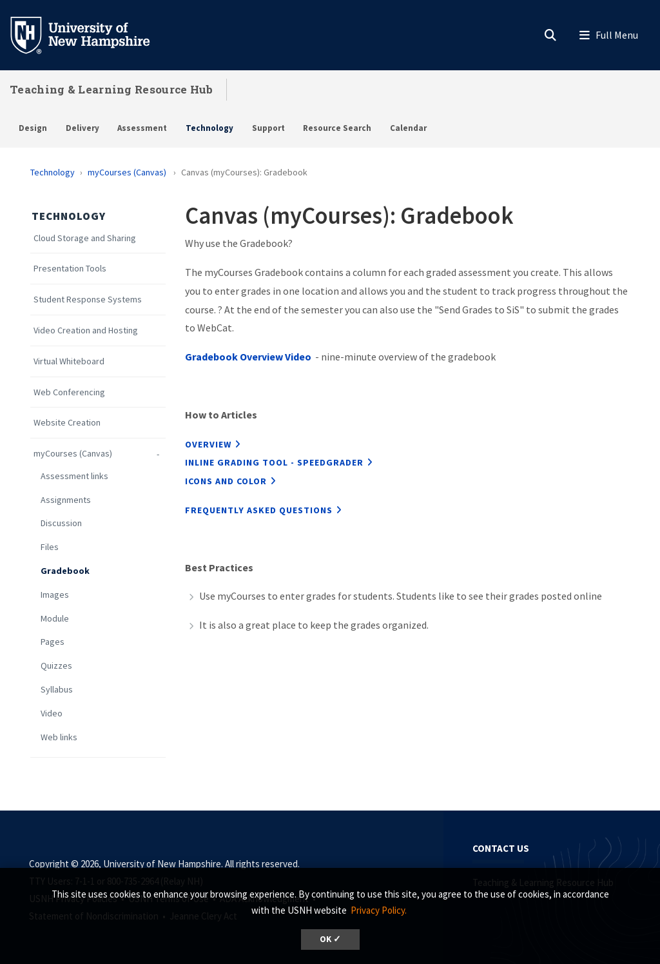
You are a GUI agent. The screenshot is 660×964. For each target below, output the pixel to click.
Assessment (142, 128)
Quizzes (56, 665)
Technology (209, 128)
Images (55, 594)
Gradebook (65, 571)
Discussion (61, 523)
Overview (208, 444)
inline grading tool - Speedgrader (274, 462)
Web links (60, 737)
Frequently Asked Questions (259, 510)
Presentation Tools (70, 268)
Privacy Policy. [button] (379, 910)
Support (268, 128)
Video (52, 713)
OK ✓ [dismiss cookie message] (330, 939)
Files (50, 547)
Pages (52, 641)
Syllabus (57, 689)
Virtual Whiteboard (69, 361)
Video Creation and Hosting (86, 330)
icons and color (226, 481)
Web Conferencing (69, 392)
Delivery (82, 128)
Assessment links (75, 476)
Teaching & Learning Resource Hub (111, 89)
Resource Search (337, 128)
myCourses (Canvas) (128, 172)
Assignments (66, 500)
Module (55, 618)
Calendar (408, 128)
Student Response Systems (88, 299)
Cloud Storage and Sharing (85, 238)
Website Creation (68, 422)
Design (33, 128)
